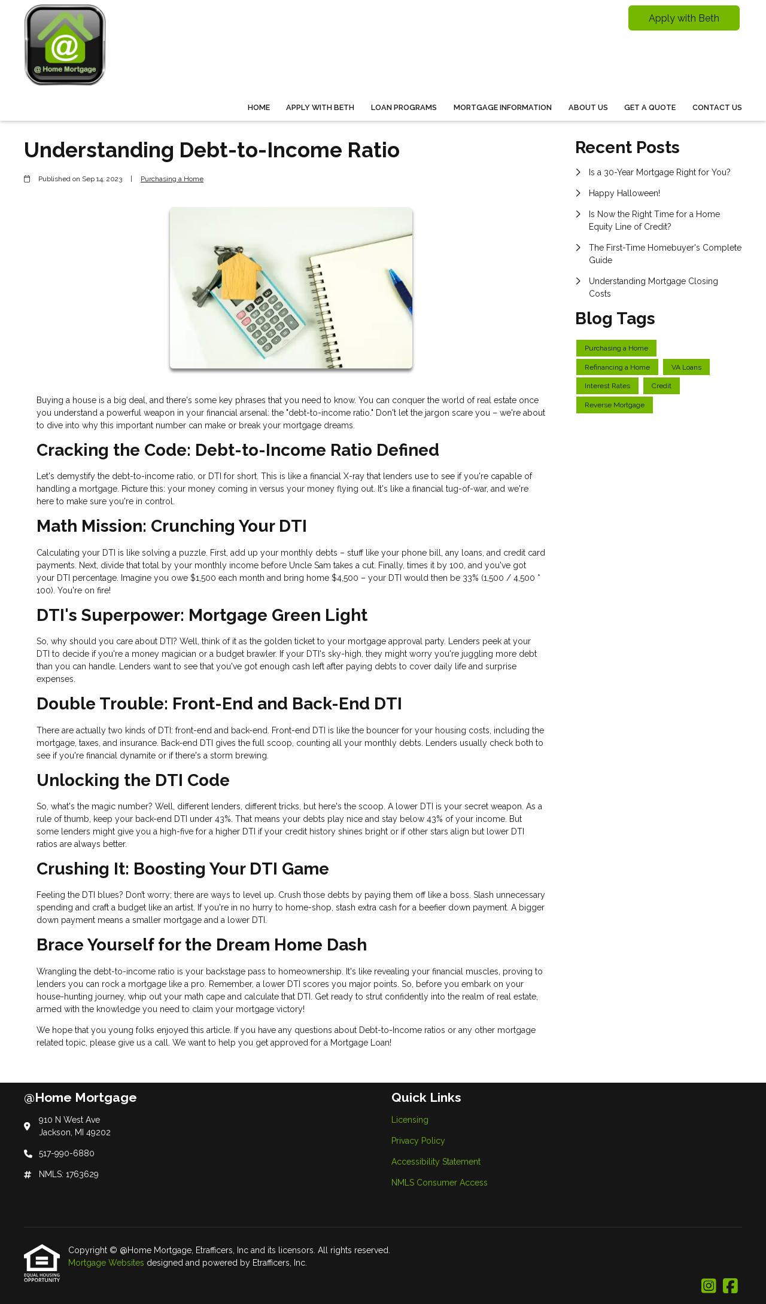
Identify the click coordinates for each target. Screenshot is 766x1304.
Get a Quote (650, 107)
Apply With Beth (320, 107)
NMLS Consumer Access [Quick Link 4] (439, 1182)
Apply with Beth (684, 18)
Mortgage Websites (107, 1263)
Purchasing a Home (172, 179)
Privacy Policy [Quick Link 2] (418, 1140)
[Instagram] (708, 1287)
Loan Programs (404, 107)
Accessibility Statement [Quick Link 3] (436, 1161)
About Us (588, 107)
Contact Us (717, 107)
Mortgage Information (503, 107)
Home (259, 107)
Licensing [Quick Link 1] (409, 1120)
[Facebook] (730, 1287)
